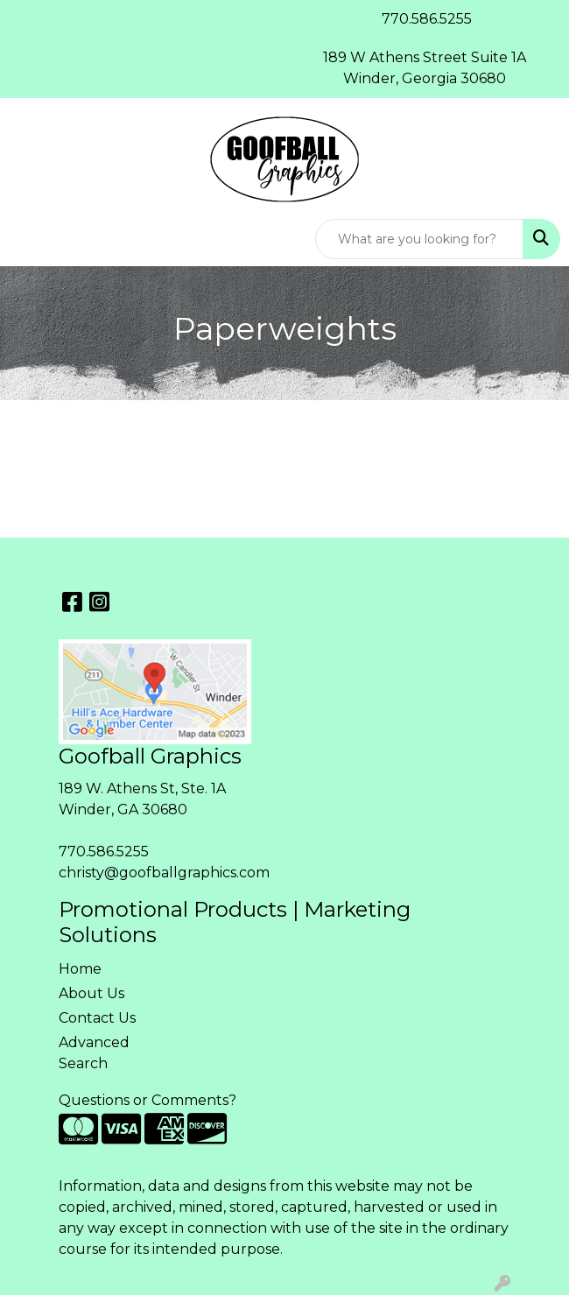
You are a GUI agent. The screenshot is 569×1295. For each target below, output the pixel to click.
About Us (91, 993)
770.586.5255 (104, 851)
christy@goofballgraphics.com (164, 872)
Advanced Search (94, 1053)
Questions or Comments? (147, 1100)
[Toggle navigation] (27, 239)
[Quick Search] (419, 239)
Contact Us (97, 1018)
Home (80, 969)
